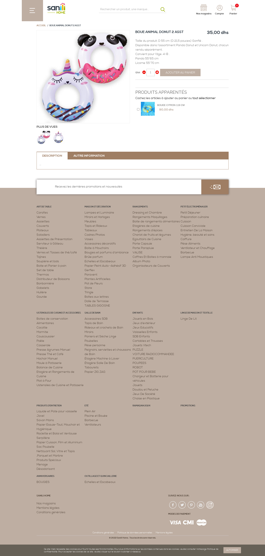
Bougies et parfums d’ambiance (107, 252)
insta (210, 505)
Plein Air (90, 411)
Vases (89, 239)
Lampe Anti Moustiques (197, 257)
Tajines (41, 257)
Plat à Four (44, 381)
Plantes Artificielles (97, 279)
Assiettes (43, 221)
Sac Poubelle (45, 447)
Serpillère (43, 438)
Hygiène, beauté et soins (197, 235)
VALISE (138, 252)
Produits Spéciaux (49, 460)
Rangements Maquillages (150, 217)
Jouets (137, 385)
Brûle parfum (94, 257)
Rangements (140, 206)
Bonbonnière (45, 283)
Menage (42, 464)
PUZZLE (138, 350)
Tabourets (92, 367)
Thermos (43, 274)
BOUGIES (43, 482)
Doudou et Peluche (145, 389)
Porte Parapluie (143, 248)
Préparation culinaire (195, 217)
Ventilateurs (93, 424)
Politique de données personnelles (134, 532)
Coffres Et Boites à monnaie (152, 257)
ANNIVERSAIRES (45, 476)
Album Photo (141, 261)
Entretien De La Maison (197, 230)
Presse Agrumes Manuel (53, 350)
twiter (182, 505)
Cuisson (186, 221)
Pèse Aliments (190, 243)
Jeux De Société (144, 394)
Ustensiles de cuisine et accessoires (59, 312)
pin (191, 505)
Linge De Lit (189, 319)
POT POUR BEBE (144, 372)
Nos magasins (46, 503)
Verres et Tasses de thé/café (57, 252)
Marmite (42, 332)
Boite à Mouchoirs (97, 248)
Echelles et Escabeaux (100, 261)
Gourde (42, 297)
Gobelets (43, 288)
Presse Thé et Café (50, 354)
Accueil (41, 25)
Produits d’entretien (49, 405)
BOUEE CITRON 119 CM (171, 105)
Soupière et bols (48, 261)
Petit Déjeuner (190, 212)
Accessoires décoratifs (100, 243)
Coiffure (186, 239)
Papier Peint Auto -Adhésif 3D (105, 266)
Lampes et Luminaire (99, 212)
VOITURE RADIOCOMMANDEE (153, 354)
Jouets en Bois (143, 319)
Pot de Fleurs (94, 283)
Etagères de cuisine (146, 226)
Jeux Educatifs (143, 327)
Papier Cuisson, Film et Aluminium (59, 442)
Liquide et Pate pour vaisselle (57, 411)
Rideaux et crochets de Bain (104, 327)
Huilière (42, 292)
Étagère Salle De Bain (100, 363)
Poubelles (91, 341)
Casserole (43, 345)
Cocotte (42, 327)
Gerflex (90, 270)
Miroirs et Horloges (97, 217)
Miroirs (89, 332)
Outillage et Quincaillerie (101, 476)
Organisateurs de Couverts (151, 266)
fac (173, 505)
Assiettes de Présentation (54, 239)
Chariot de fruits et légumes (152, 235)
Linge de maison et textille (197, 312)
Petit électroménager (194, 206)
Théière (42, 248)
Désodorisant (46, 469)
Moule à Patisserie (49, 363)
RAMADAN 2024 (141, 405)
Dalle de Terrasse (97, 301)
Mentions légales (48, 508)
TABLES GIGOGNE (97, 305)
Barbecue (187, 252)
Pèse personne (95, 345)
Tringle (89, 292)
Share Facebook (139, 84)
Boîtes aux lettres (97, 297)
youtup (201, 505)
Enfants (138, 312)
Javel (40, 416)
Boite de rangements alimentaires (156, 221)
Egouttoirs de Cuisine (147, 239)
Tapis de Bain (94, 323)
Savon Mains (45, 420)
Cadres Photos (95, 235)
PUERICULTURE (143, 358)
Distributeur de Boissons (53, 279)
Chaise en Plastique (146, 398)
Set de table (45, 270)
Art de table (44, 206)
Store (88, 288)
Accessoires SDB (96, 319)
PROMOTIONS (188, 405)
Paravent (91, 274)
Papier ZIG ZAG (95, 372)
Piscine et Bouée (96, 416)
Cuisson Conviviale (193, 226)
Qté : (138, 72)
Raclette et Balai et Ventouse (57, 433)
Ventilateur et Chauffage (198, 248)
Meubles (90, 221)
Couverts (43, 226)
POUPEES (139, 363)
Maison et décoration (98, 206)
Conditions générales (51, 512)
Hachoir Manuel (47, 358)
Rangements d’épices (148, 230)
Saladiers (43, 235)
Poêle (40, 341)
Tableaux (91, 230)
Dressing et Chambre (147, 212)
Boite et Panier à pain (51, 266)
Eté (86, 405)
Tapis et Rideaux (96, 226)
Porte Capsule (142, 243)
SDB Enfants (141, 336)
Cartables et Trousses (148, 341)
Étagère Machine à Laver (102, 358)
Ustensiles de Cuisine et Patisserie (60, 385)
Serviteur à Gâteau (50, 243)
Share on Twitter (146, 84)
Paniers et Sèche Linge (100, 336)
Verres (41, 217)
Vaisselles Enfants (145, 332)
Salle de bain (92, 312)
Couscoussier (46, 336)
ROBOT (138, 367)
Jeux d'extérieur (144, 323)
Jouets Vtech (142, 345)
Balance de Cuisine (50, 367)
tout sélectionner (204, 98)
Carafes (42, 212)
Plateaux (43, 230)
